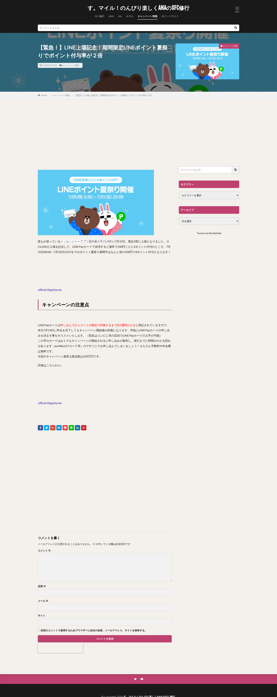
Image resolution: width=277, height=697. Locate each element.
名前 (42, 586)
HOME (44, 95)
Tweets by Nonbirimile (209, 233)
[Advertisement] (105, 134)
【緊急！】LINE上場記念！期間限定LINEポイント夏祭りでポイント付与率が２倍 (113, 95)
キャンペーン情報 (147, 16)
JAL (120, 16)
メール (43, 601)
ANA (111, 16)
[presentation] (60, 647)
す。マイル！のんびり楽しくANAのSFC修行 (138, 8)
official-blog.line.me (49, 289)
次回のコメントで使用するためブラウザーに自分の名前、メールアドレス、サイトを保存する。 (94, 630)
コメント (44, 550)
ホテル (130, 16)
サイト (41, 615)
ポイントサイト (170, 16)
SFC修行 (99, 16)
